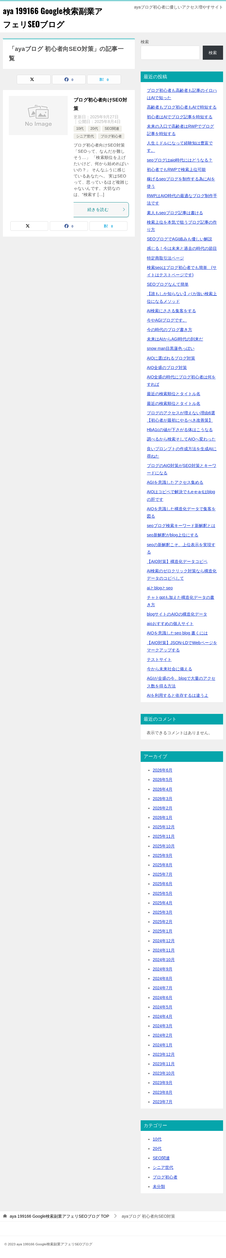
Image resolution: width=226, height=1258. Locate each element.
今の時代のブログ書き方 (169, 329)
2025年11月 (164, 836)
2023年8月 (162, 1092)
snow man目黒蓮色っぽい (171, 348)
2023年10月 (164, 1073)
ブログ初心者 (111, 136)
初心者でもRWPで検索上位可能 (176, 169)
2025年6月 (162, 883)
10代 (80, 129)
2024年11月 (164, 950)
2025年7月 (162, 874)
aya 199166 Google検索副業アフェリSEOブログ (54, 17)
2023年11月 (164, 1063)
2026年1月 (162, 817)
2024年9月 (162, 969)
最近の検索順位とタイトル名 (173, 393)
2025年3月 (162, 912)
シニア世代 (85, 136)
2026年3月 (162, 798)
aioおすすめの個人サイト (170, 623)
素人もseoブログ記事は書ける (175, 212)
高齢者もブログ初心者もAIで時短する (182, 107)
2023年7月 (162, 1101)
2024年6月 (162, 997)
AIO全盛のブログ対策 (167, 367)
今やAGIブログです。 (167, 320)
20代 (94, 129)
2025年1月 (162, 931)
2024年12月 (164, 940)
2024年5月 (162, 1007)
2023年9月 (162, 1082)
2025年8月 (162, 865)
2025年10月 (164, 846)
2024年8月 (162, 978)
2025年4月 (162, 902)
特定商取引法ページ (165, 258)
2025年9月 (162, 855)
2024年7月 (162, 988)
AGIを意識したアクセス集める (175, 482)
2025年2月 (162, 921)
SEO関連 (112, 129)
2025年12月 (164, 827)
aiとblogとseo (160, 588)
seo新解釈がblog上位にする (172, 535)
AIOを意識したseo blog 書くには (177, 633)
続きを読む (106, 209)
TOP (59, 1216)
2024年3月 (162, 1025)
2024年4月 (162, 1016)
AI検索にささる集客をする (171, 310)
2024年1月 (162, 1045)
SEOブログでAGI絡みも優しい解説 (179, 239)
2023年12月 (164, 1054)
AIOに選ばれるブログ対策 (171, 358)
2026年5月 (162, 779)
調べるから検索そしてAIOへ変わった (181, 439)
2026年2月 (162, 808)
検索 (145, 41)
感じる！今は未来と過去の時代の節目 (182, 248)
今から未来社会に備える (169, 669)
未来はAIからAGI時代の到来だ (175, 339)
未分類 (159, 1186)
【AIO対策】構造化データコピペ (177, 561)
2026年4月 (162, 789)
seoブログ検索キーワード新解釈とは (181, 525)
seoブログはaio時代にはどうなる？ (179, 160)
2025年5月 (162, 893)
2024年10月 (164, 959)
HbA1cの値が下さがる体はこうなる (180, 429)
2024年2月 (162, 1035)
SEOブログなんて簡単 (168, 284)
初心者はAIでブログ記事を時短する (179, 116)
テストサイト (159, 659)
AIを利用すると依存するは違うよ (177, 695)
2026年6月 (162, 770)
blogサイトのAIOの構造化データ (177, 614)
